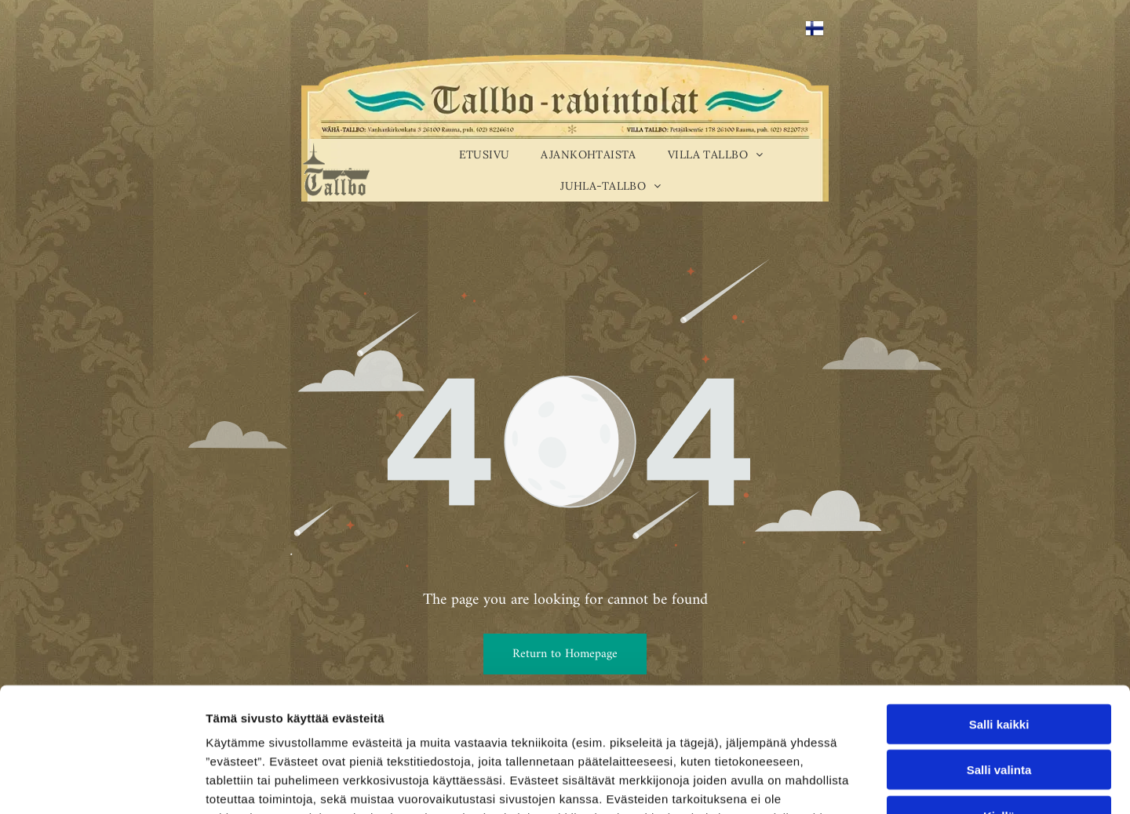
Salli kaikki (999, 607)
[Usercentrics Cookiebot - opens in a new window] (101, 783)
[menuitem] (484, 154)
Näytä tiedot (839, 783)
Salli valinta (999, 653)
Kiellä (999, 699)
